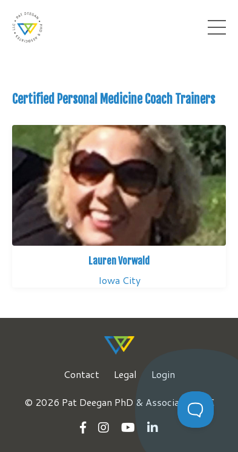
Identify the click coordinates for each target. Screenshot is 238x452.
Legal (125, 374)
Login (163, 374)
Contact (81, 374)
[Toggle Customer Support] (195, 409)
